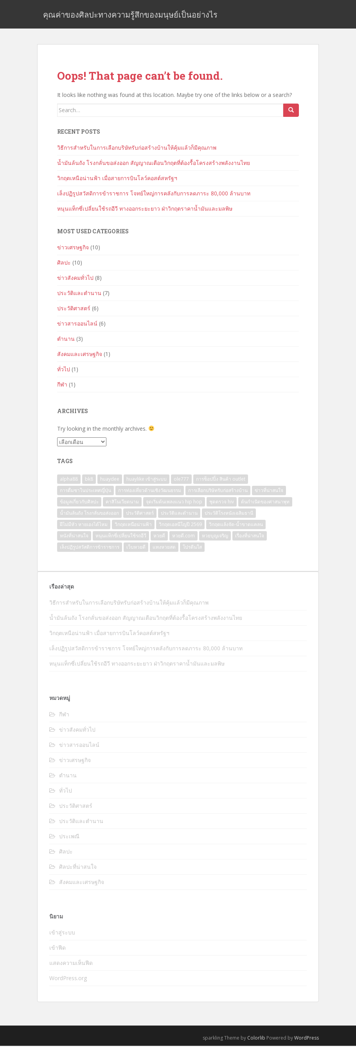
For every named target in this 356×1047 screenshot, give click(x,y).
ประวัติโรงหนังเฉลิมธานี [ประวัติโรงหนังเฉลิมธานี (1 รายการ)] (229, 514)
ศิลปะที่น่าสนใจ (78, 868)
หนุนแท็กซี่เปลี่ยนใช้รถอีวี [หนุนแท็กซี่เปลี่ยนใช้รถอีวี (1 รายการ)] (120, 536)
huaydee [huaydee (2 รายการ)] (109, 480)
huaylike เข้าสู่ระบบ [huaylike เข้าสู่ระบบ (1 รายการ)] (146, 480)
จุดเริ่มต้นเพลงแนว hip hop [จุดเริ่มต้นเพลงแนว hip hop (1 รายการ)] (174, 502)
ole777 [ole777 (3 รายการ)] (181, 480)
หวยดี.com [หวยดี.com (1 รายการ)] (183, 536)
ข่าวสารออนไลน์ (77, 324)
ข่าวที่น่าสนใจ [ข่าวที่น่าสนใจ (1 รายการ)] (269, 491)
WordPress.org (68, 979)
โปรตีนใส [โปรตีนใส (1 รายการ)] (192, 548)
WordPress (306, 1039)
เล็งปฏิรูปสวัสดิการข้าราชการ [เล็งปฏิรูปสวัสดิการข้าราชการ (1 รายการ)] (89, 548)
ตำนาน (66, 340)
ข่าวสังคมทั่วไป (75, 279)
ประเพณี (69, 837)
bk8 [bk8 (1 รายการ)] (89, 480)
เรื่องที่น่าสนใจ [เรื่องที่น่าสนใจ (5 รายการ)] (249, 536)
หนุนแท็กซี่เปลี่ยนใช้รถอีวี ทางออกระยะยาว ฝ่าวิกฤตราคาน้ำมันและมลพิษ (144, 209)
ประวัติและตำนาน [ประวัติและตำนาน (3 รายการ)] (179, 514)
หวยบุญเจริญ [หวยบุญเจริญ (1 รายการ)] (215, 536)
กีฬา (62, 385)
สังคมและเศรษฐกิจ (79, 355)
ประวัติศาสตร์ (73, 309)
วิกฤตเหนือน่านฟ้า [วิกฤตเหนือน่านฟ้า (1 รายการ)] (133, 525)
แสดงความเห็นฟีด (71, 964)
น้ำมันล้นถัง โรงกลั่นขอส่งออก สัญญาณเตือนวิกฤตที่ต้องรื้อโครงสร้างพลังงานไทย (153, 164)
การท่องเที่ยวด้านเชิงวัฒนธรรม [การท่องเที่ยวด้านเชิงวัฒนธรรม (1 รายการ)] (149, 491)
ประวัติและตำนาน (79, 294)
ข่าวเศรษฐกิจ (73, 248)
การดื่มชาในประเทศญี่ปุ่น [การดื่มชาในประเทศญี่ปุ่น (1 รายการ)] (85, 491)
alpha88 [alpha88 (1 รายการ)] (69, 480)
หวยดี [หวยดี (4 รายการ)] (159, 536)
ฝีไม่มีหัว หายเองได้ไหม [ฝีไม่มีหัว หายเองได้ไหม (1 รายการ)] (84, 525)
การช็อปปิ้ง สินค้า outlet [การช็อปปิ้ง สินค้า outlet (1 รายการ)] (220, 480)
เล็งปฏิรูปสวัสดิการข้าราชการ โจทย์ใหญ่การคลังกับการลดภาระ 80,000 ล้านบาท (153, 194)
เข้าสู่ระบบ (62, 933)
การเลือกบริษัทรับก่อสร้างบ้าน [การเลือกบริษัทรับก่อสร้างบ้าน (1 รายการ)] (218, 491)
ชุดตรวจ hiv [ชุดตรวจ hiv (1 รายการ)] (221, 502)
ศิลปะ (64, 263)
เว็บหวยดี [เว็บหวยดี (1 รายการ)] (136, 548)
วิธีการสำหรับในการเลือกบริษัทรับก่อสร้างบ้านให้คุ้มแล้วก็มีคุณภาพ (136, 148)
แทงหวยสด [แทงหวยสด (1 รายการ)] (164, 548)
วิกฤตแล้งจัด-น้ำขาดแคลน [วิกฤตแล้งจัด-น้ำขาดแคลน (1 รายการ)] (236, 525)
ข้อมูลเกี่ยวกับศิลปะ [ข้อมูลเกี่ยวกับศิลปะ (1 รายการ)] (79, 502)
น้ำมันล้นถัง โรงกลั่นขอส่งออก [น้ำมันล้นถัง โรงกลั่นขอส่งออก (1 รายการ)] (89, 514)
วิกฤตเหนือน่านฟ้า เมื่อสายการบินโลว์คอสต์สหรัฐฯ (117, 179)
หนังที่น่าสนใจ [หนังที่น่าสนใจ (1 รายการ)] (74, 536)
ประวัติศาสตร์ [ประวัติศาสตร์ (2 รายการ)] (140, 514)
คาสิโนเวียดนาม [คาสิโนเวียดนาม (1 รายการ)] (122, 502)
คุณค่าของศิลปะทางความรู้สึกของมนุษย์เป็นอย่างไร (130, 15)
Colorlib (256, 1039)
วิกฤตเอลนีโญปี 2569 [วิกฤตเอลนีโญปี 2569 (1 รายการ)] (180, 525)
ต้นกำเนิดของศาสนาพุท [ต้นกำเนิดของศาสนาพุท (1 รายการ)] (265, 502)
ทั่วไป (63, 370)
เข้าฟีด (57, 948)
